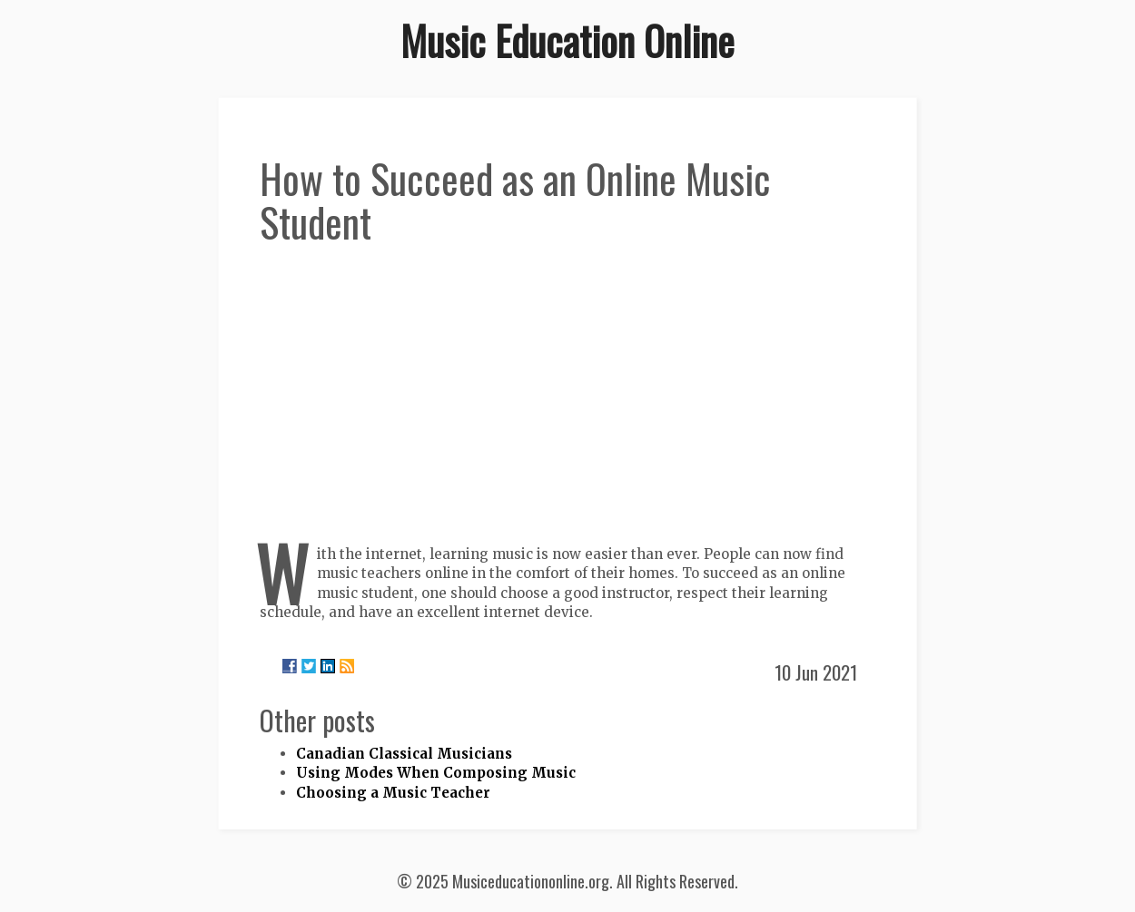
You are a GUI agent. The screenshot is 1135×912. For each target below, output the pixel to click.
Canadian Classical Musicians (404, 753)
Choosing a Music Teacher (393, 792)
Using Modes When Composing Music (436, 772)
